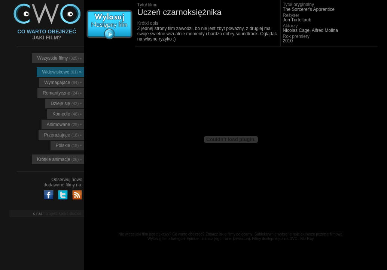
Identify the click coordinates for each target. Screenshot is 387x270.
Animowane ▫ (64, 124)
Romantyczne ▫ (62, 93)
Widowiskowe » (62, 72)
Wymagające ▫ (63, 82)
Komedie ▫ (67, 114)
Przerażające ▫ (63, 135)
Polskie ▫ (69, 145)
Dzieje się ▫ (66, 103)
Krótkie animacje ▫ (59, 159)
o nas (37, 214)
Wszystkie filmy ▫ (59, 58)
